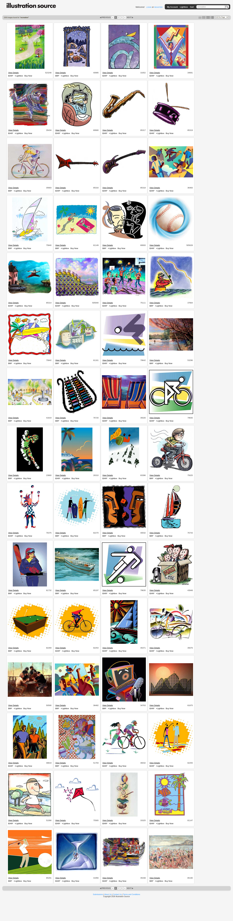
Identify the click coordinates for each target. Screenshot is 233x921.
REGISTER (158, 7)
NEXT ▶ (129, 17)
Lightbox (184, 7)
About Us (108, 894)
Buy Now (28, 76)
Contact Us (117, 894)
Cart (192, 7)
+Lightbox (19, 76)
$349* (10, 76)
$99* (57, 76)
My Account (172, 7)
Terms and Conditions (131, 894)
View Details (13, 73)
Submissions (98, 894)
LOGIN (148, 7)
